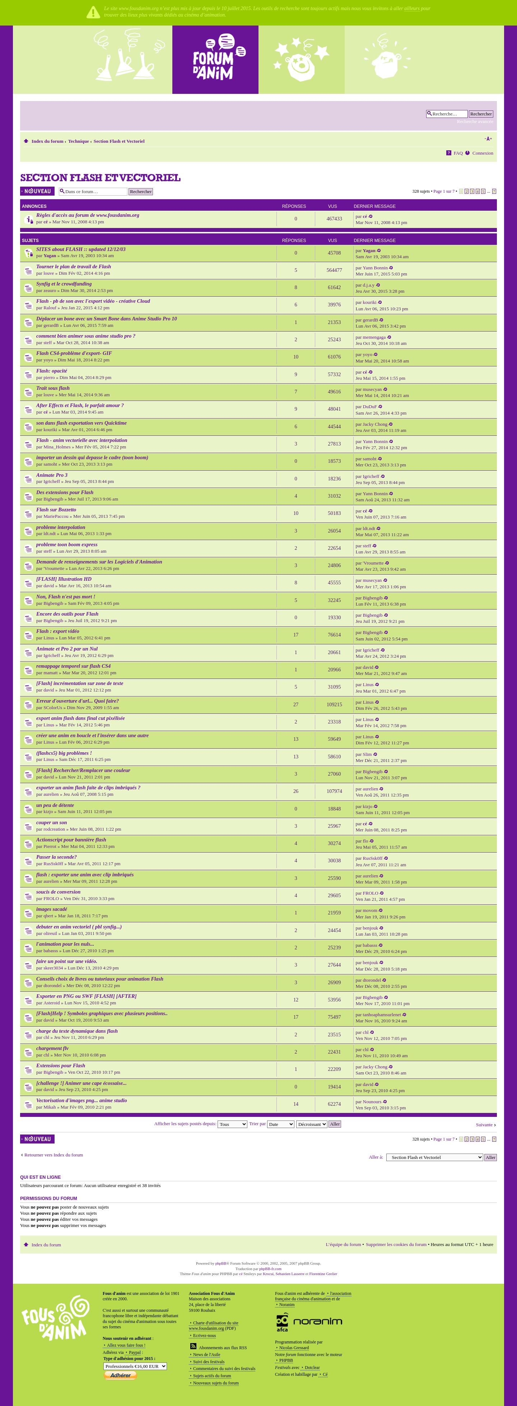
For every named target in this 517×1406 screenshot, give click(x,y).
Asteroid (51, 1002)
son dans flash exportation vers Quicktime (81, 423)
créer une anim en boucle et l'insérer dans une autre (92, 735)
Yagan (49, 255)
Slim (367, 754)
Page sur (444, 191)
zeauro (49, 290)
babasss (50, 950)
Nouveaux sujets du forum (216, 1383)
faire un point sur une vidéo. (66, 961)
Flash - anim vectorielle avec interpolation (81, 440)
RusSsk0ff (53, 863)
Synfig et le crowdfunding (64, 284)
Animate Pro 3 (51, 475)
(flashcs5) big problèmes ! (64, 753)
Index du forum (48, 141)
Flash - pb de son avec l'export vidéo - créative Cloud (93, 301)
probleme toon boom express (67, 544)
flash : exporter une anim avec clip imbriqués (85, 874)
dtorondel (52, 985)
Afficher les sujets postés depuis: (201, 1123)
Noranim (287, 1304)
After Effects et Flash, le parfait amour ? (80, 405)
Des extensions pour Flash (64, 492)
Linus (48, 637)
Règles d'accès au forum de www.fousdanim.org (87, 215)
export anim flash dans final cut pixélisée (80, 718)
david (48, 585)
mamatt (50, 672)
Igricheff (51, 481)
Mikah (49, 1107)
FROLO (51, 898)
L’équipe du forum (343, 1244)
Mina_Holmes (56, 446)
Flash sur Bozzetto (56, 509)
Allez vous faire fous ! (126, 1345)
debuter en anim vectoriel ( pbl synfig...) (79, 927)
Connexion (482, 153)
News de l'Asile (206, 1354)
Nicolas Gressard (294, 1347)
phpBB (221, 1263)
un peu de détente (55, 805)
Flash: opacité (51, 371)
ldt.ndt (49, 533)
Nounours (372, 1101)
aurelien (51, 794)
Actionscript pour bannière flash (71, 840)
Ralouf (49, 307)
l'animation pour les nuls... (65, 944)
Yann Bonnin (375, 267)
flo (365, 841)
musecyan (372, 389)
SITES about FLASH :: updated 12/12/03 (81, 249)
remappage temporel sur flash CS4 (73, 666)
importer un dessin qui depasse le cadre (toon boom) (92, 457)
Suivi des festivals (208, 1361)
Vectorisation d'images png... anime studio (81, 1100)
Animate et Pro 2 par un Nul (67, 649)
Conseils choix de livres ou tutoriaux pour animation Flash (99, 979)
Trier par (271, 1123)
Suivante (484, 1124)
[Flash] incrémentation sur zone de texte (79, 683)
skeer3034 (53, 968)
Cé (325, 1374)
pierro (49, 377)
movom (370, 910)
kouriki (370, 302)
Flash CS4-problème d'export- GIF (74, 353)
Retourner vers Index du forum (53, 1155)
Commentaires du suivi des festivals (224, 1368)
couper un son (51, 822)
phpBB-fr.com (270, 1268)
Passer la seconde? (56, 857)
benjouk (370, 928)
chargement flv (52, 1048)
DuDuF (370, 406)
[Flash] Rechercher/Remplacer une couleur (83, 770)
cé (45, 221)
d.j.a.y (369, 285)
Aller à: (376, 1157)
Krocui (268, 1274)
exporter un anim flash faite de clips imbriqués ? (88, 787)
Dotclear (312, 1367)
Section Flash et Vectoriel (119, 141)
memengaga (374, 337)
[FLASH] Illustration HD (64, 579)
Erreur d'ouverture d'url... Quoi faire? (77, 701)
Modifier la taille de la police (488, 139)
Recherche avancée (475, 121)
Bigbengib (53, 499)
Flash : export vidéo (57, 631)
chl (46, 1037)
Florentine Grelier (323, 1274)
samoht (50, 464)
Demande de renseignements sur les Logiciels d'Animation (99, 562)
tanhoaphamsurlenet (382, 1014)
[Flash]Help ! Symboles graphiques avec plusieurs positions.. (102, 1013)
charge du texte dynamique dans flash (77, 1031)
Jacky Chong (375, 424)
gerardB (51, 325)
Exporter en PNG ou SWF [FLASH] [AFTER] (86, 996)
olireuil (50, 933)
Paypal (135, 1352)
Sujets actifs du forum (212, 1375)
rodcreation (54, 829)
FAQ (458, 153)
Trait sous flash (53, 388)
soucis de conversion (58, 892)
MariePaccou (56, 516)
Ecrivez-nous (204, 1335)
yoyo (48, 359)
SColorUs (52, 707)
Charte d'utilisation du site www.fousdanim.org (213, 1325)
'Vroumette (53, 568)
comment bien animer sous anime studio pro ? (85, 336)
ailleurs (412, 8)
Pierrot (49, 846)
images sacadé (51, 909)
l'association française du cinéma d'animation (313, 1296)
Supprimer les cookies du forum (396, 1244)
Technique (78, 141)
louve (48, 273)
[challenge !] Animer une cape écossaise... (81, 1083)
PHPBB (286, 1360)
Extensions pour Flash (60, 1065)
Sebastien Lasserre (290, 1274)
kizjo (48, 811)
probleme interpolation (60, 527)
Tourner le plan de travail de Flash (73, 266)
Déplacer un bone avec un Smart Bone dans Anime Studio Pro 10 (106, 318)
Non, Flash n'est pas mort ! (66, 596)
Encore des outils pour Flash (67, 614)
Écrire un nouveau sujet (37, 191)
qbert (48, 915)
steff (47, 342)
